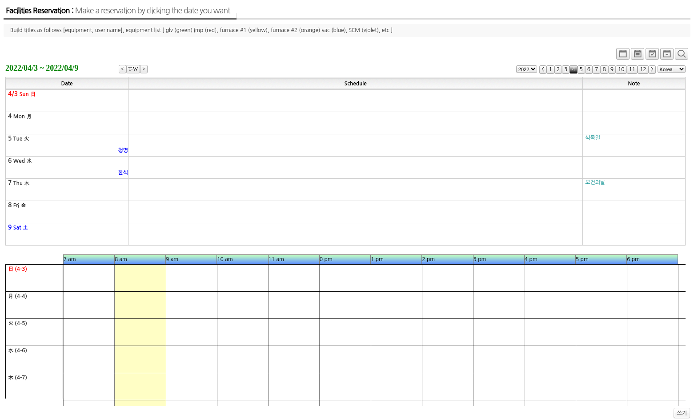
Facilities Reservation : (118, 11)
